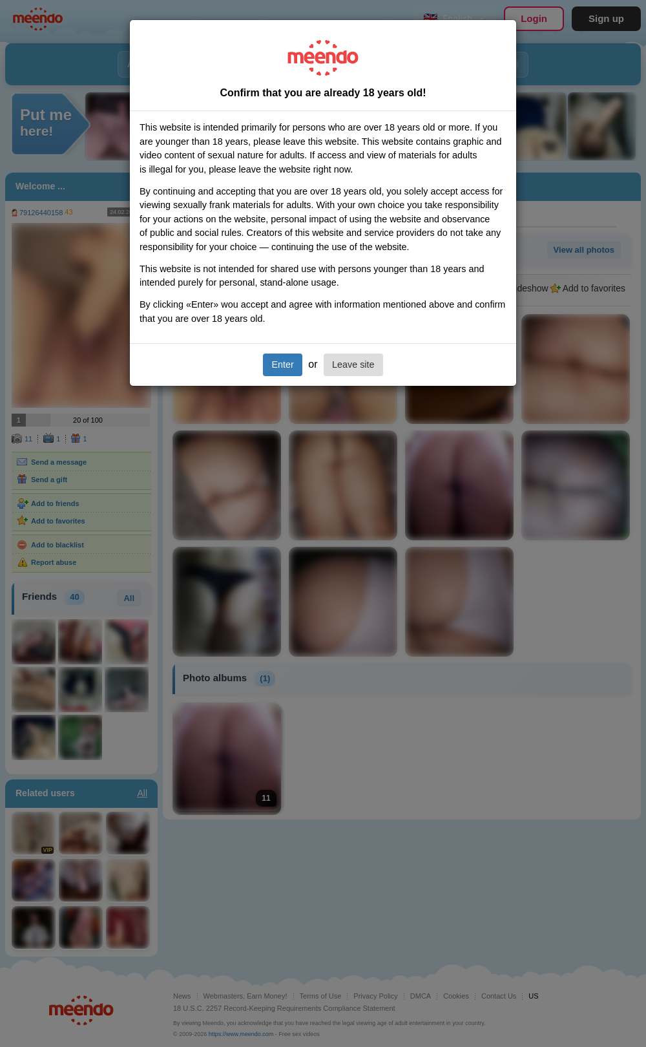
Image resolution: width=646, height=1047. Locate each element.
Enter (282, 364)
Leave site (353, 364)
